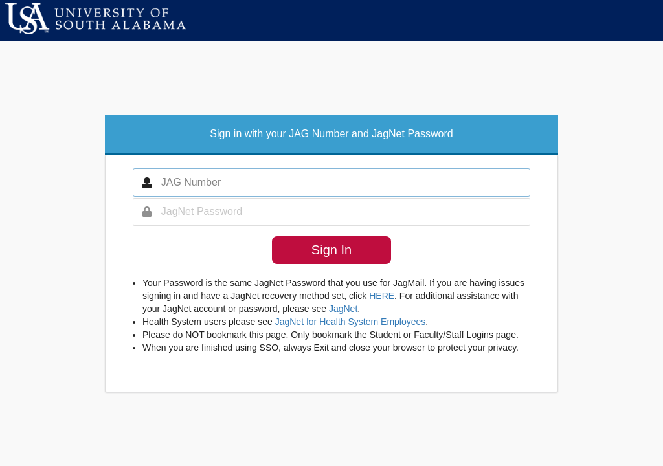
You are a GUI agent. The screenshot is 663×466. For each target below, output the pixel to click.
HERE (381, 296)
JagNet (343, 309)
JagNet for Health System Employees (350, 321)
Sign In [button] (331, 250)
